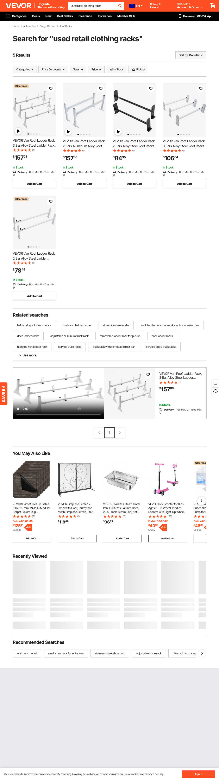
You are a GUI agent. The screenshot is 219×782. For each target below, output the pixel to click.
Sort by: (183, 55)
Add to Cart (34, 183)
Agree (198, 774)
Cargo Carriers (47, 26)
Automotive (29, 26)
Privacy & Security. (154, 774)
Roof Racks (66, 26)
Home (16, 26)
